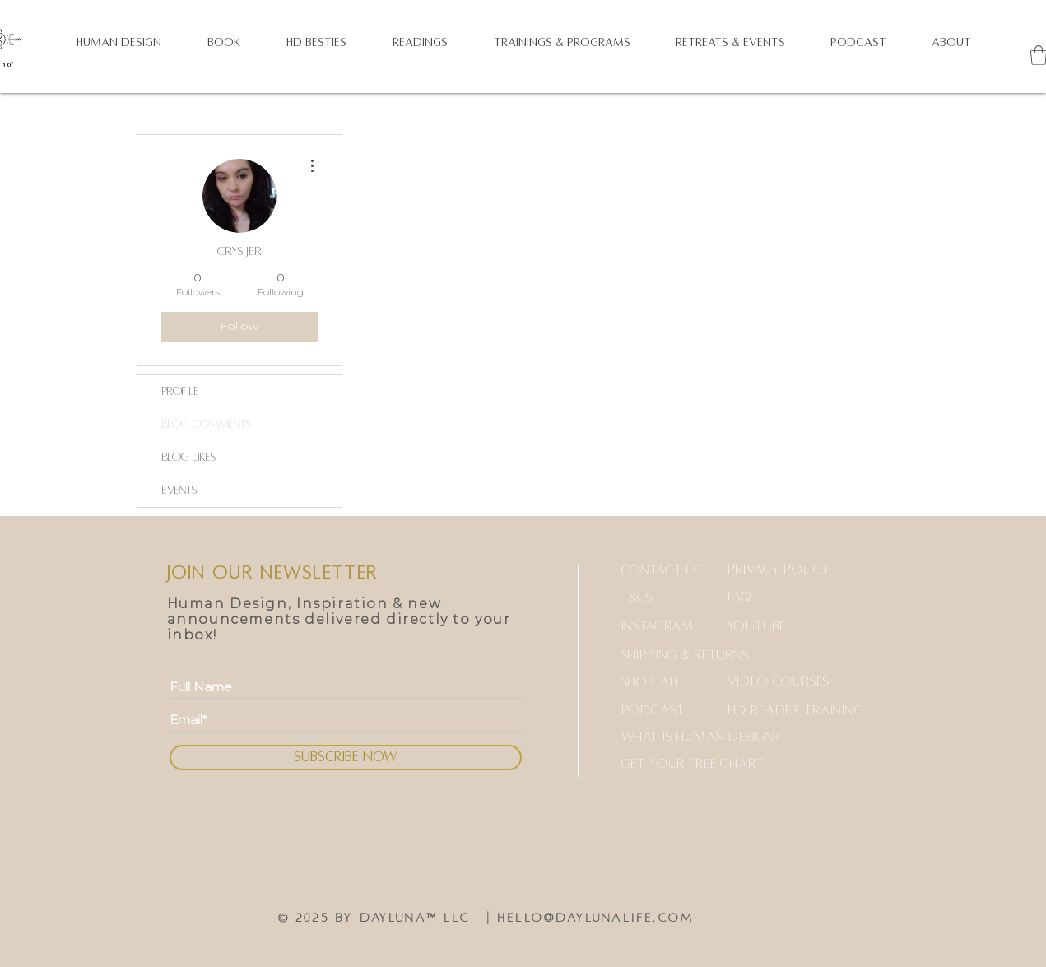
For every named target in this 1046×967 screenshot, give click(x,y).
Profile (180, 391)
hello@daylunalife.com (595, 917)
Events (179, 490)
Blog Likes (189, 457)
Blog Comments (206, 424)
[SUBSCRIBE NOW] (346, 757)
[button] (118, 42)
